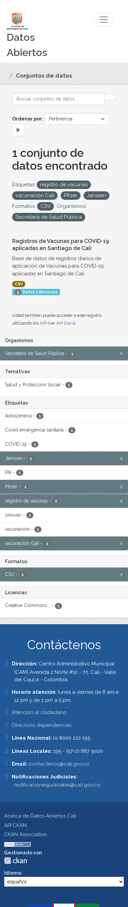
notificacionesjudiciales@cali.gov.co (57, 785)
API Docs (65, 323)
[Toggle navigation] (103, 19)
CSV (18, 284)
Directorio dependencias (41, 725)
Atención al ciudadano (39, 712)
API (43, 323)
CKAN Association (25, 834)
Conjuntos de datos (44, 75)
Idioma (12, 873)
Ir (18, 130)
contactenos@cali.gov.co (59, 764)
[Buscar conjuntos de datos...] (58, 99)
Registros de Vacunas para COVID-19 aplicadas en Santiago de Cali (60, 244)
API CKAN (15, 825)
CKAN (15, 860)
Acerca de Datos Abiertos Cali (40, 816)
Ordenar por (27, 118)
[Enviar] (110, 97)
